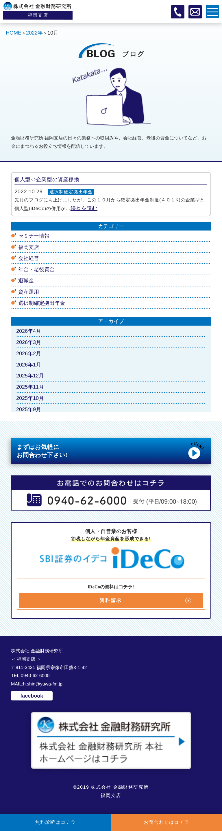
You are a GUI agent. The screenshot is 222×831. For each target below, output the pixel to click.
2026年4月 (28, 331)
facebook (32, 696)
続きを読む (84, 208)
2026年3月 (28, 342)
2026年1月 (28, 364)
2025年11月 (30, 387)
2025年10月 (30, 398)
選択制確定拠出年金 (71, 191)
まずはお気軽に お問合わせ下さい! (111, 450)
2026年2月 (28, 353)
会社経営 (28, 258)
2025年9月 (28, 409)
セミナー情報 (33, 236)
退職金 (26, 281)
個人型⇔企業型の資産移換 (46, 179)
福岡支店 (28, 247)
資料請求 (111, 600)
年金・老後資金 (36, 269)
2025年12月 (30, 376)
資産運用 (28, 292)
